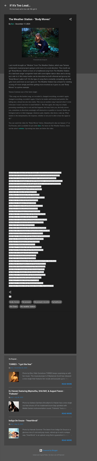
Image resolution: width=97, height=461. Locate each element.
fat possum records (41, 302)
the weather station (27, 307)
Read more (67, 384)
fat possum (26, 302)
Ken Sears (13, 307)
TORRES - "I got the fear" (20, 364)
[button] (70, 19)
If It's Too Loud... (20, 5)
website (21, 128)
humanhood (56, 302)
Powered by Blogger (48, 450)
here (39, 126)
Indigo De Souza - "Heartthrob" (23, 420)
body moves (14, 302)
